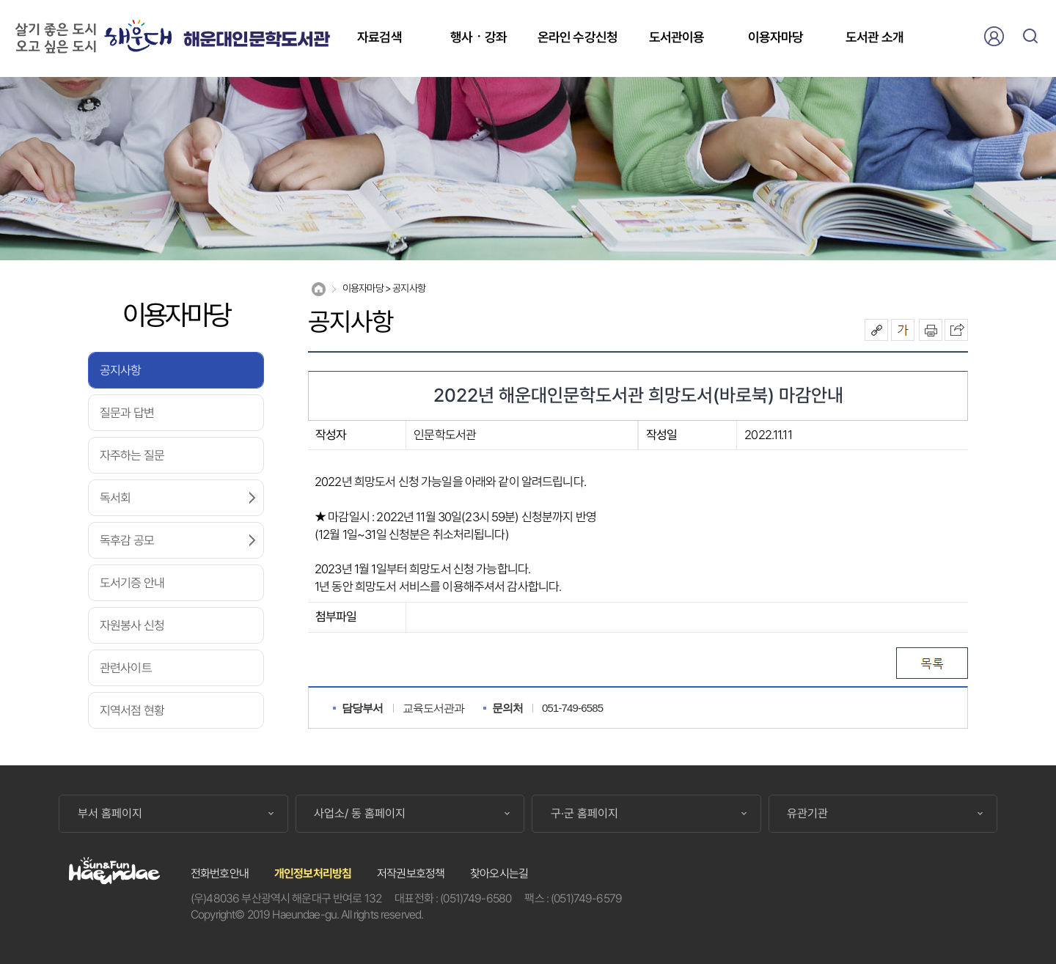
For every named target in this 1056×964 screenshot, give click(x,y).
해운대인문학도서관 (256, 40)
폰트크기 (902, 330)
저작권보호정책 (410, 873)
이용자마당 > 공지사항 (383, 288)
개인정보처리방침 (312, 873)
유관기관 (807, 814)
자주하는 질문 (132, 455)
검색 (1030, 36)
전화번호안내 (220, 873)
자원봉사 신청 (132, 625)
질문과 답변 (127, 412)
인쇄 (930, 330)
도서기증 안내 (132, 582)
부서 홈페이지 (110, 814)
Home (319, 289)
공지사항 (121, 370)
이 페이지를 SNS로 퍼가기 (956, 330)
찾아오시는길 (499, 873)
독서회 (115, 497)
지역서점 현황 (132, 710)
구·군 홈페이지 (584, 814)
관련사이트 (126, 668)
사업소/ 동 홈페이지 (360, 814)
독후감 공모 (127, 540)
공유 (876, 330)
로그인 (994, 36)
